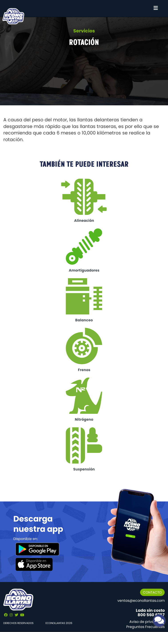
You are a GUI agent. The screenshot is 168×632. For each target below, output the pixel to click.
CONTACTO (152, 592)
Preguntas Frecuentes (145, 626)
